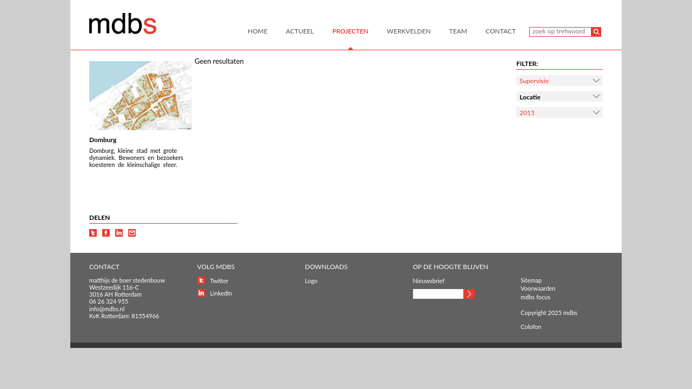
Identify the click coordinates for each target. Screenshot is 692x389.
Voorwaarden (538, 288)
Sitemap (531, 280)
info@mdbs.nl (106, 308)
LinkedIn (221, 293)
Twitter (219, 280)
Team (458, 31)
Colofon (531, 326)
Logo (311, 280)
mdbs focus (535, 296)
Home (258, 31)
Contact (500, 31)
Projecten (350, 31)
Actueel (300, 31)
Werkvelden (409, 31)
